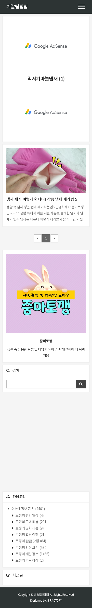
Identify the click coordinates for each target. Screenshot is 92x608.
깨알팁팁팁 (17, 7)
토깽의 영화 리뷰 (29, 528)
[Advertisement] (46, 45)
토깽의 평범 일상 (29, 516)
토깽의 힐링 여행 (30, 535)
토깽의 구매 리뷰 (31, 522)
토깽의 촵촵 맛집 (30, 541)
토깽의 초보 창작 (29, 561)
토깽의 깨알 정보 (32, 554)
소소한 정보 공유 (28, 509)
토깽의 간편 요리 (31, 548)
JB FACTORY (54, 600)
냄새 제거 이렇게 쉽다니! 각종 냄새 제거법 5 (41, 199)
